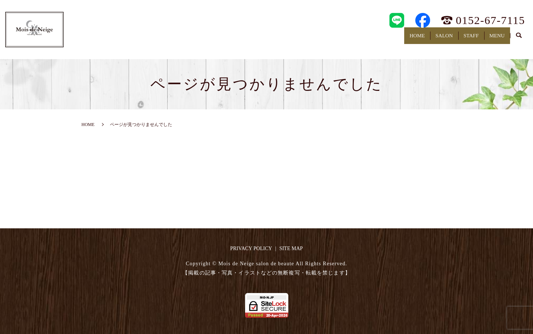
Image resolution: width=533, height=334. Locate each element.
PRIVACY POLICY (251, 248)
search (519, 39)
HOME (384, 39)
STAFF (457, 39)
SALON (420, 39)
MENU (492, 39)
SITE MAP (291, 248)
